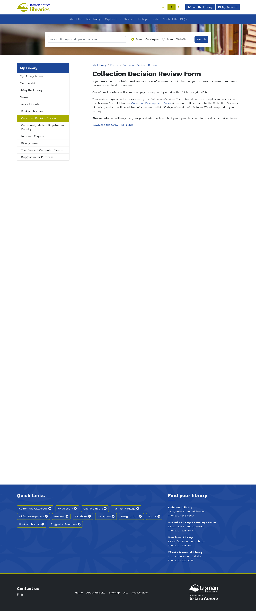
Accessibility (139, 592)
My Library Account (33, 76)
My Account (227, 7)
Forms (24, 97)
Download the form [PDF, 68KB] (113, 124)
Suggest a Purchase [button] (66, 524)
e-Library (126, 19)
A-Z (125, 592)
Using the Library (31, 90)
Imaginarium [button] (131, 516)
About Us (75, 19)
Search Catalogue (147, 39)
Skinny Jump (30, 143)
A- (163, 7)
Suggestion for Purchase (37, 157)
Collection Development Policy (151, 103)
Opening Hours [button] (95, 508)
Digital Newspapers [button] (33, 516)
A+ (179, 7)
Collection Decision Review (38, 118)
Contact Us (170, 19)
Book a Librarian (32, 111)
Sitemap (114, 592)
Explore (110, 19)
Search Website (176, 39)
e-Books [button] (61, 516)
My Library (93, 19)
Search (201, 39)
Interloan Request (33, 136)
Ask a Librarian (31, 104)
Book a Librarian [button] (31, 524)
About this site (95, 592)
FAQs (183, 19)
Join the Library (200, 7)
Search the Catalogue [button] (35, 508)
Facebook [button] (83, 516)
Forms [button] (154, 516)
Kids (155, 19)
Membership (28, 83)
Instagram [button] (106, 516)
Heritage (142, 19)
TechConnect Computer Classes (42, 150)
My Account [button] (67, 508)
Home (79, 592)
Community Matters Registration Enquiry (42, 127)
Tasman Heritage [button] (126, 508)
